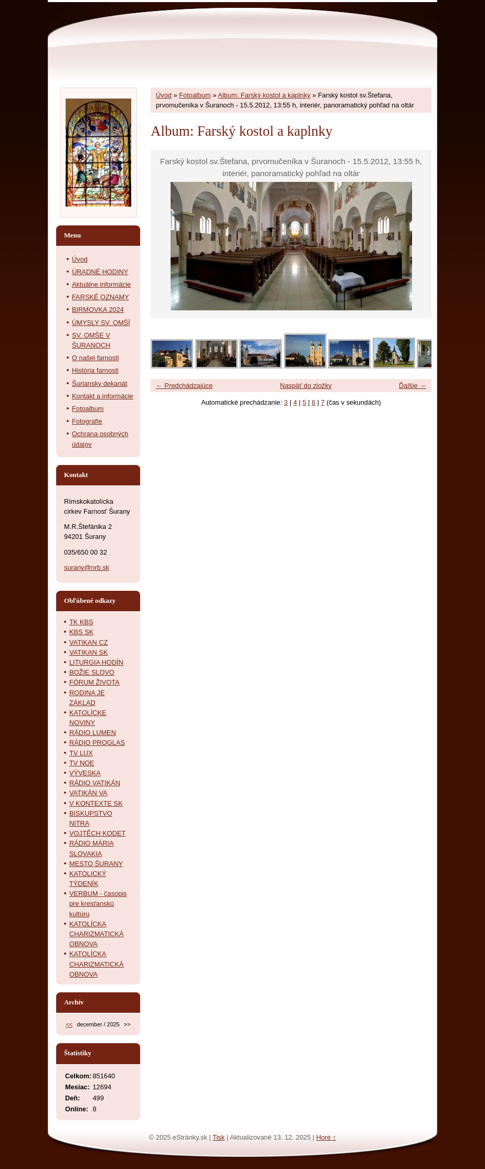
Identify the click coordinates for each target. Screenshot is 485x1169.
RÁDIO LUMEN (92, 733)
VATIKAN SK (88, 652)
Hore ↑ (326, 1137)
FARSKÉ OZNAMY (100, 297)
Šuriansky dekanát (99, 383)
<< (69, 1024)
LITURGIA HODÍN (96, 662)
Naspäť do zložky (306, 385)
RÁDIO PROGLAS (97, 742)
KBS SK (81, 632)
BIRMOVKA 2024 (98, 309)
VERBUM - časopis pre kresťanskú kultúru (98, 903)
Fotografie (87, 421)
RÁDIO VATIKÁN (94, 783)
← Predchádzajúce (184, 385)
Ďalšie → (412, 385)
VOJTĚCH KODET (97, 833)
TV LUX (81, 753)
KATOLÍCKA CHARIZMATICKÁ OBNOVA (96, 934)
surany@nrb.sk (86, 567)
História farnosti (95, 370)
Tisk (219, 1137)
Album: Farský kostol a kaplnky (264, 95)
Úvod (164, 95)
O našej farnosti (95, 358)
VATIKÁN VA (88, 793)
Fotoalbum (194, 95)
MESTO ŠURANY (96, 864)
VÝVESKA (85, 773)
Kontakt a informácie (102, 396)
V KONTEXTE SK (96, 803)
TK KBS (81, 622)
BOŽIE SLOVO (91, 672)
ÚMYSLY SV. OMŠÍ (101, 323)
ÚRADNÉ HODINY (100, 272)
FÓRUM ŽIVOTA (94, 682)
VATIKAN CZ (88, 642)
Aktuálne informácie (101, 284)
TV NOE (81, 763)
